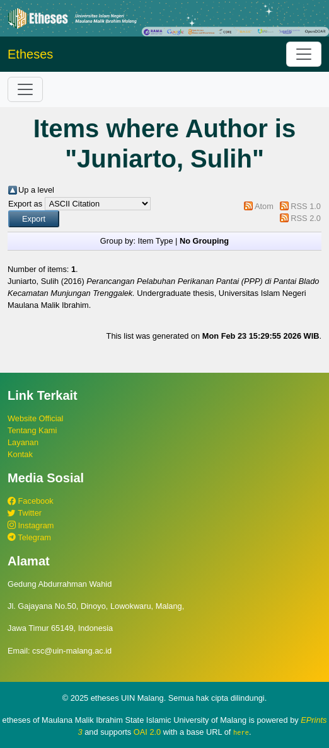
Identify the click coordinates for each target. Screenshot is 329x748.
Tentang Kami (32, 430)
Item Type (155, 241)
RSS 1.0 (306, 206)
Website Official (35, 418)
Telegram (29, 537)
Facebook (31, 501)
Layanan (23, 442)
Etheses (30, 54)
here (241, 732)
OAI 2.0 (147, 732)
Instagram (31, 525)
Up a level (36, 190)
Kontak (20, 454)
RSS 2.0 (306, 218)
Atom (264, 206)
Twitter (25, 513)
